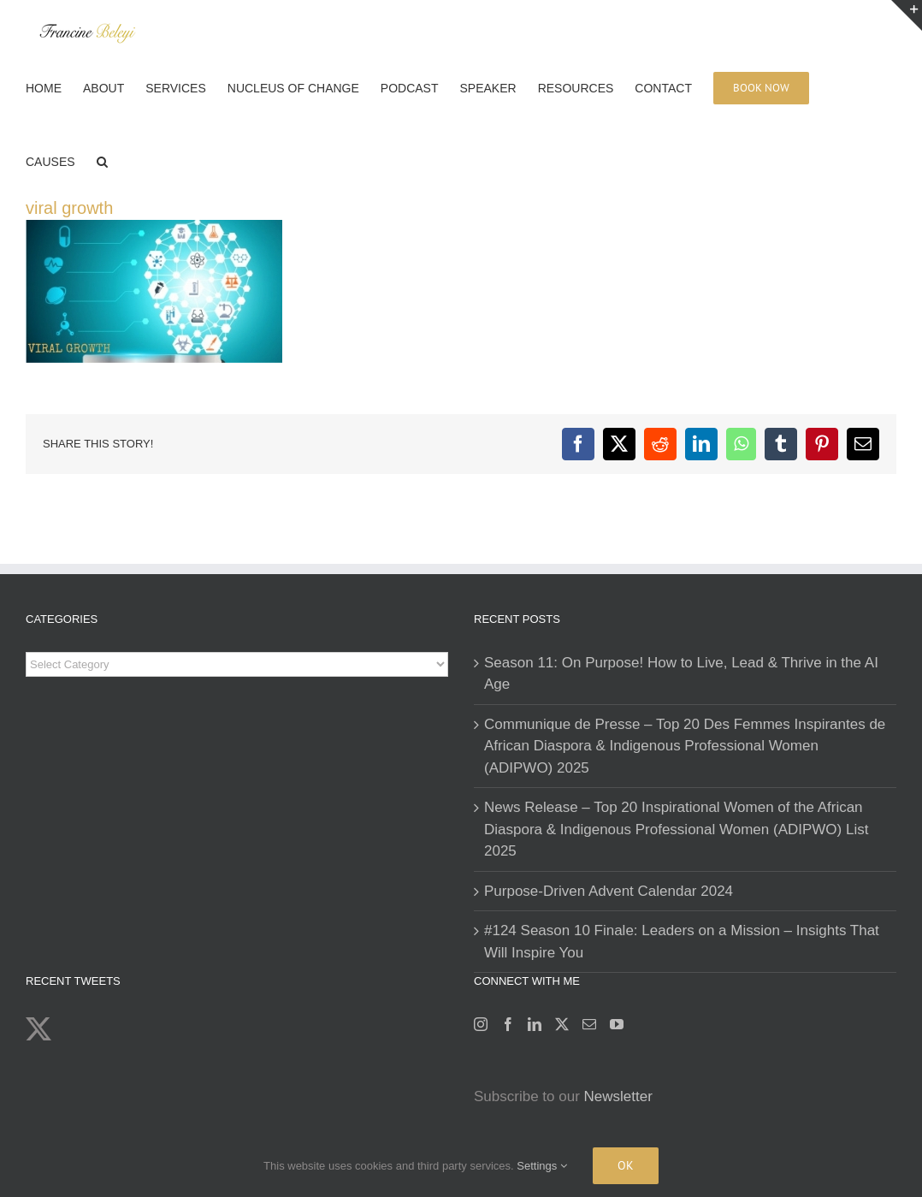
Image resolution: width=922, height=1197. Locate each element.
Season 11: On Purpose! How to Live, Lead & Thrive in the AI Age (681, 674)
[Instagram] (481, 1024)
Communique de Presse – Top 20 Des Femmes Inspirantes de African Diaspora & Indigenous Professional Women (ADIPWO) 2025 (684, 746)
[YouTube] (617, 1024)
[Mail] (589, 1024)
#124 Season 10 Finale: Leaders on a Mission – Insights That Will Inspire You (681, 941)
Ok (626, 1165)
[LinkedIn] (534, 1024)
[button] (102, 160)
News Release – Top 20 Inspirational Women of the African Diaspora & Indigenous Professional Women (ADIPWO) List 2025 (676, 829)
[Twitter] (562, 1024)
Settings (542, 1165)
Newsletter (618, 1096)
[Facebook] (508, 1024)
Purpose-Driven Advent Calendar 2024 (608, 891)
